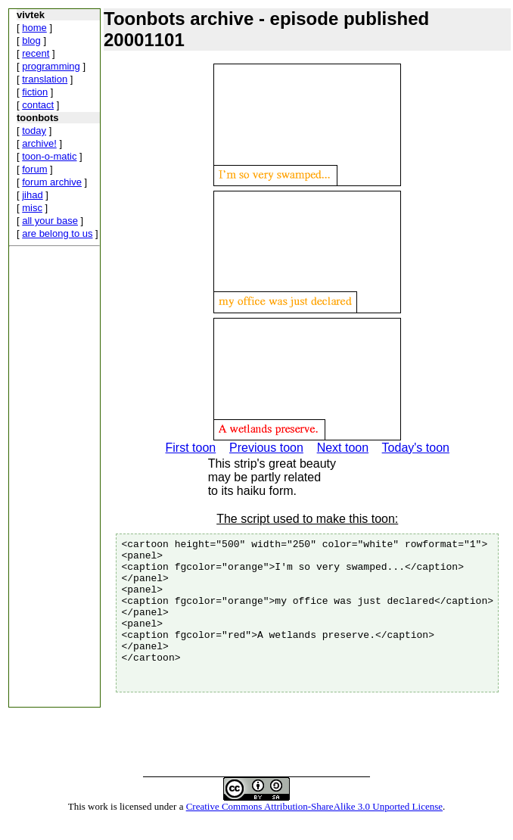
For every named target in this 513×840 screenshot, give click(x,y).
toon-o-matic (49, 156)
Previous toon (266, 447)
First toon (190, 447)
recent (35, 53)
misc (32, 207)
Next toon (342, 447)
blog (31, 40)
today (34, 130)
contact (38, 104)
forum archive (52, 182)
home (34, 27)
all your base (50, 220)
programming (51, 66)
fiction (35, 92)
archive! (39, 143)
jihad (32, 195)
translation (44, 79)
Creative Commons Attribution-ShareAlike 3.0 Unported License (314, 827)
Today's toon (415, 447)
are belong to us (57, 233)
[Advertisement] (54, 480)
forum (34, 169)
